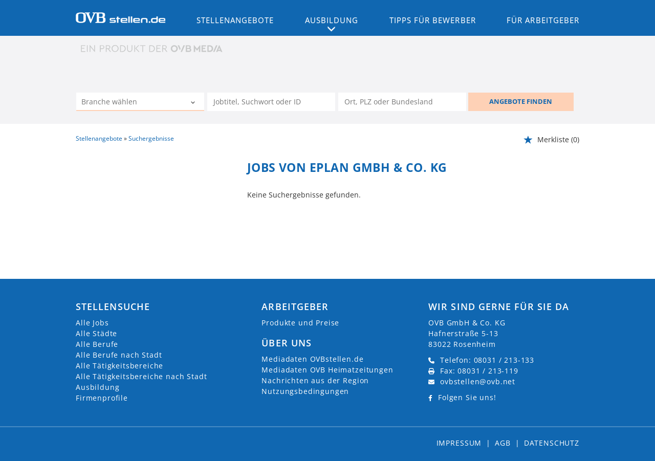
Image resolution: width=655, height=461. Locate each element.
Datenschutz (551, 443)
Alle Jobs (92, 322)
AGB (503, 443)
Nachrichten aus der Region (315, 380)
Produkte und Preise (300, 322)
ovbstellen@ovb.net (477, 381)
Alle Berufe (97, 344)
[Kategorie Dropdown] (194, 103)
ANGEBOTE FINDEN (520, 101)
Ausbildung (97, 387)
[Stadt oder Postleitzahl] (402, 102)
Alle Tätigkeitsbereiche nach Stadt (141, 376)
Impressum (459, 443)
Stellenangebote (235, 20)
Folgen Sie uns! (467, 397)
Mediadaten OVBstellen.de (312, 359)
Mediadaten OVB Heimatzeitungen (327, 370)
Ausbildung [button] (332, 20)
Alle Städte (96, 333)
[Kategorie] (130, 103)
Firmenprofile (102, 398)
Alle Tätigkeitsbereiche (119, 365)
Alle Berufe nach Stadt (119, 355)
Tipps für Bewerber (432, 20)
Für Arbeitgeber (543, 20)
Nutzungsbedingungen (305, 391)
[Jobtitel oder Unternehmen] (271, 102)
